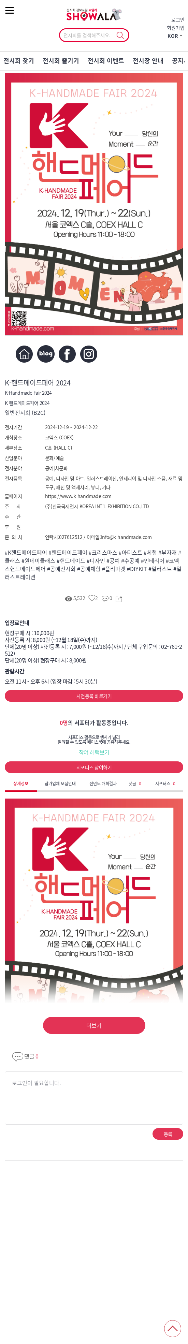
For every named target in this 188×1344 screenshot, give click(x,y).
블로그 (46, 354)
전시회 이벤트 (106, 60)
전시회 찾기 (18, 60)
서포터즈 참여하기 (94, 767)
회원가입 (176, 27)
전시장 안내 (148, 60)
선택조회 (120, 35)
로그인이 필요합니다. (36, 1083)
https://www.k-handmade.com (78, 496)
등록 (168, 1133)
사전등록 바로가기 (94, 695)
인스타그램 (89, 354)
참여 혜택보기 (94, 752)
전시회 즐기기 (61, 60)
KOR (173, 35)
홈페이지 (24, 354)
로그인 (178, 19)
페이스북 (67, 354)
